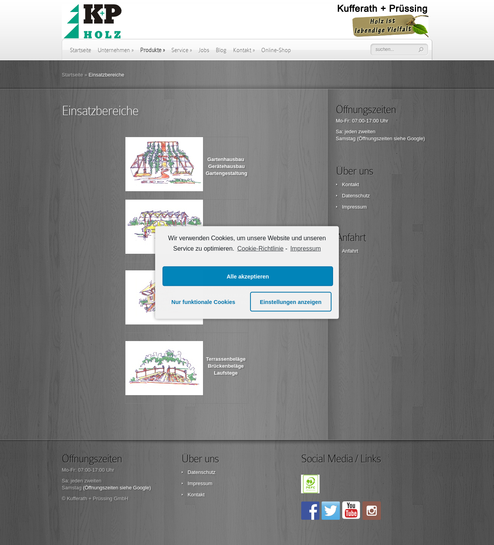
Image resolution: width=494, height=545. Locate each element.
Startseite (80, 50)
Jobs (203, 50)
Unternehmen (116, 50)
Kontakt (244, 50)
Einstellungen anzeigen (290, 302)
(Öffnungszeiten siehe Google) (391, 138)
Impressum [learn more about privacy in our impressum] (305, 248)
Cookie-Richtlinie (260, 248)
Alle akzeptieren (248, 276)
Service (181, 50)
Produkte (152, 50)
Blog (221, 50)
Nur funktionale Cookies (203, 302)
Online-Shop (276, 50)
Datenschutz (356, 196)
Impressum (354, 207)
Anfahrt (350, 251)
